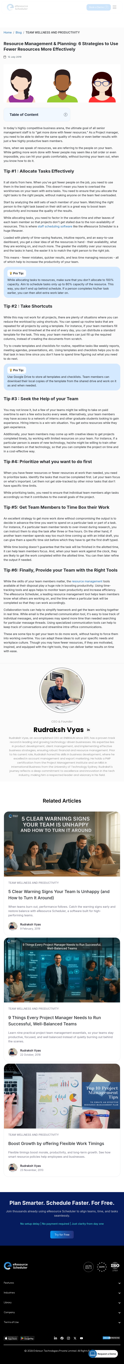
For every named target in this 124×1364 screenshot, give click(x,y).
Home (8, 32)
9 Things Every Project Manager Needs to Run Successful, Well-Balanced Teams (54, 1020)
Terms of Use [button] (11, 1322)
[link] (62, 873)
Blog (19, 32)
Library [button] (8, 1302)
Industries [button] (9, 1292)
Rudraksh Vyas (59, 729)
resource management (87, 581)
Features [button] (9, 1282)
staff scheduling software (55, 226)
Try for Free (62, 1234)
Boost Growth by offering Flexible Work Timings (56, 1143)
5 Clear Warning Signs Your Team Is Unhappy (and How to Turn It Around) (59, 894)
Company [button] (9, 1312)
